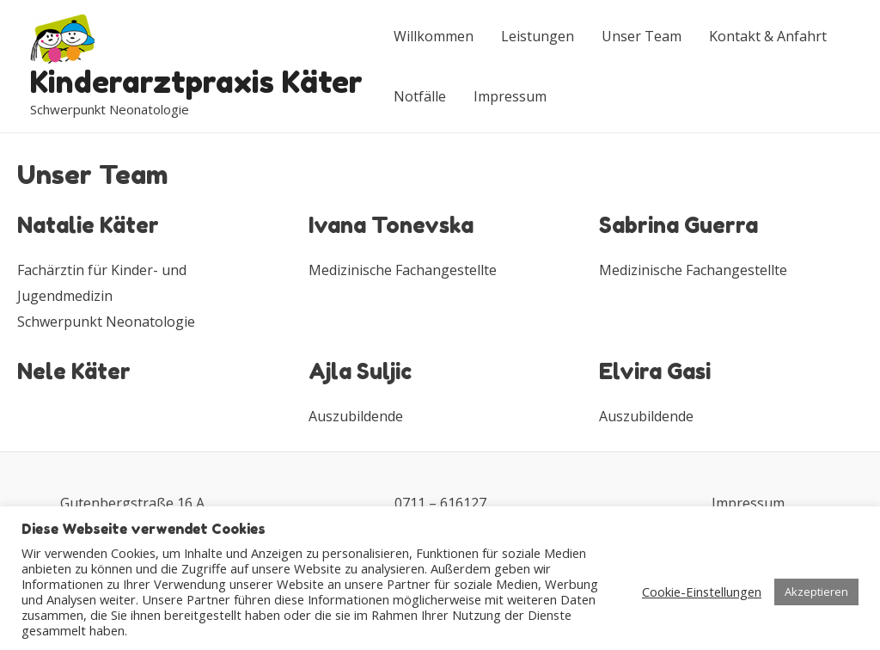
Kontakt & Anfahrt (768, 36)
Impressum (510, 96)
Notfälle (420, 96)
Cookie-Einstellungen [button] (701, 591)
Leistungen (537, 36)
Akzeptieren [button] (816, 591)
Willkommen (434, 36)
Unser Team (641, 36)
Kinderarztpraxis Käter (196, 82)
